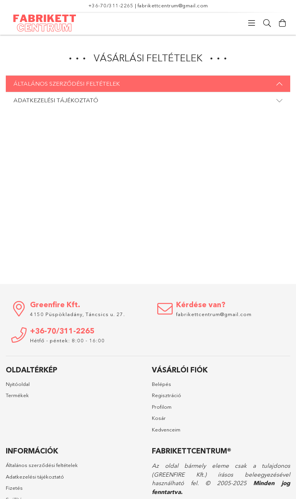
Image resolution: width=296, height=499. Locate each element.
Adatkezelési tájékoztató (35, 477)
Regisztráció (166, 395)
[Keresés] (267, 23)
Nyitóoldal (18, 384)
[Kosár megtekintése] (282, 23)
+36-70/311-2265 (111, 5)
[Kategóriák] (251, 23)
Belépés (161, 384)
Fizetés (14, 488)
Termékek (17, 395)
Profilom (162, 407)
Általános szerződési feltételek (42, 465)
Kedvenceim (166, 429)
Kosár (159, 418)
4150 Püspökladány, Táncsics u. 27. (77, 314)
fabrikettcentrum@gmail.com (173, 5)
